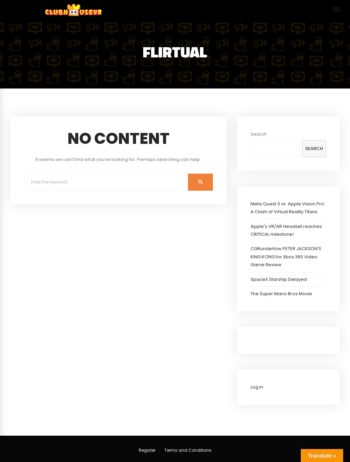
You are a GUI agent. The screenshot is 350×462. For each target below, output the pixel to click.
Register (147, 450)
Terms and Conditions (188, 450)
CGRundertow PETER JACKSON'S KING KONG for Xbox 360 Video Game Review (286, 256)
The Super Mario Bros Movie (281, 293)
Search (259, 134)
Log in (257, 387)
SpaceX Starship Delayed (279, 279)
